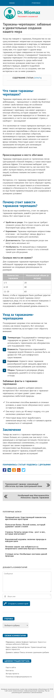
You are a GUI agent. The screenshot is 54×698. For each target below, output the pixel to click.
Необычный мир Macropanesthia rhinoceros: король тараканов (33, 496)
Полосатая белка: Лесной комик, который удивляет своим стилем (25, 525)
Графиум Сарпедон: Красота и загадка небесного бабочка (26, 643)
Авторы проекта (12, 673)
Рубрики (36, 3)
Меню (12, 3)
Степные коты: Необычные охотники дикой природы (26, 555)
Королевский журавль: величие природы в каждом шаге (25, 540)
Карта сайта (11, 667)
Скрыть (37, 78)
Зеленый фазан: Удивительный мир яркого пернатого (26, 648)
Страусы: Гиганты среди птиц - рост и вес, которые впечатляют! (25, 533)
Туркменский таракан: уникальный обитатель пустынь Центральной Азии (23, 485)
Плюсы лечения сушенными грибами (34, 652)
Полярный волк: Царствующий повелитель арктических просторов (25, 518)
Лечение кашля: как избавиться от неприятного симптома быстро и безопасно (26, 547)
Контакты (10, 670)
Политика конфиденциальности (19, 676)
